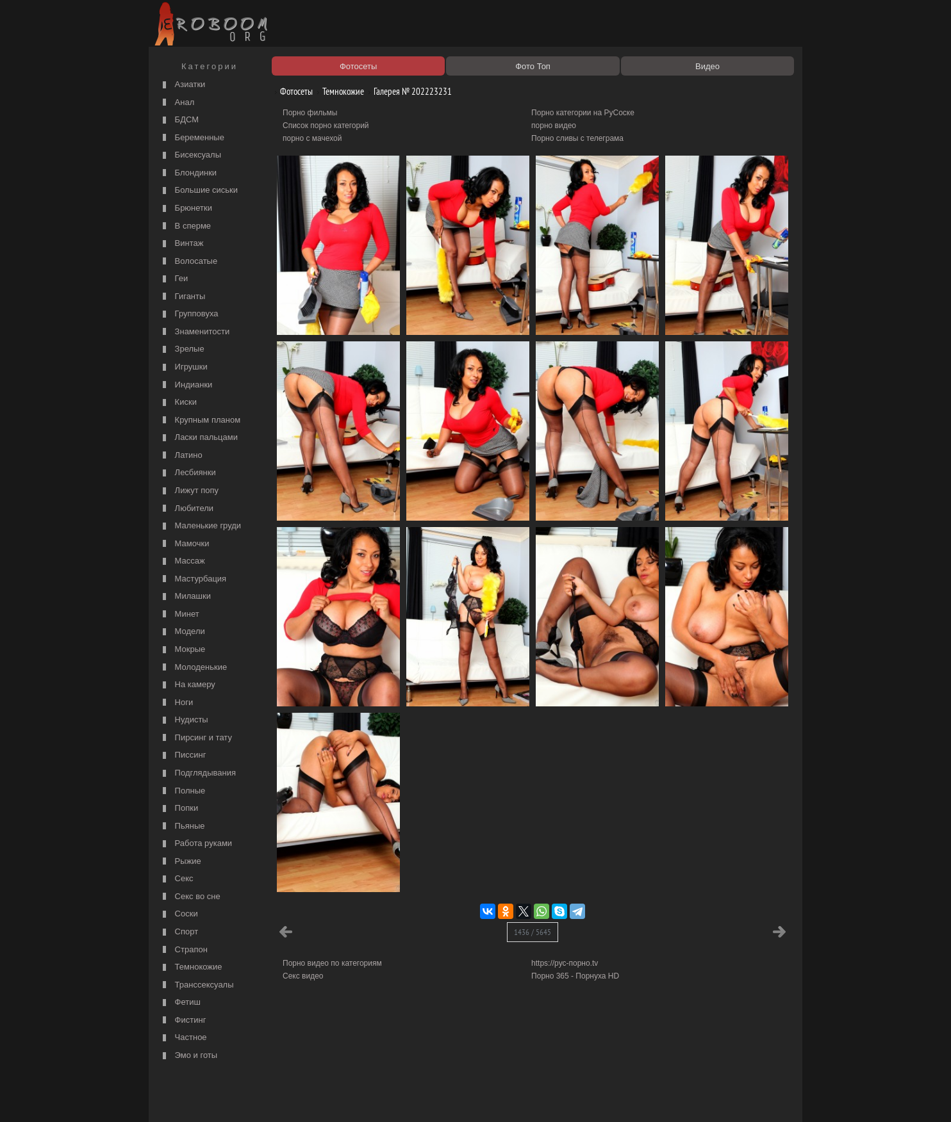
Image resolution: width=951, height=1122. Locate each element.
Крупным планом (200, 420)
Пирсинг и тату (196, 738)
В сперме (185, 226)
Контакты (374, 1098)
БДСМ (179, 120)
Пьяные (182, 826)
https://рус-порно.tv (564, 963)
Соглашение (330, 1098)
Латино (181, 455)
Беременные (192, 138)
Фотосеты (291, 91)
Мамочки (184, 544)
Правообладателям (269, 1098)
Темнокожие (191, 967)
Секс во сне (190, 896)
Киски (178, 402)
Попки (179, 808)
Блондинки (188, 173)
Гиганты (182, 296)
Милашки (185, 596)
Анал (177, 102)
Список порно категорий (326, 125)
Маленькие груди (200, 526)
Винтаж (181, 243)
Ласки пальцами (199, 437)
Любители (186, 508)
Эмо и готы (188, 1055)
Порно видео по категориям (332, 963)
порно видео (553, 125)
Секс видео (303, 976)
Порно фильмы (310, 112)
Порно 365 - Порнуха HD (575, 976)
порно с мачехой (312, 138)
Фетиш (180, 1002)
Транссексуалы (197, 985)
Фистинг (183, 1020)
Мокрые (182, 649)
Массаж (182, 561)
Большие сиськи (199, 190)
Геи (174, 278)
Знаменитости (194, 332)
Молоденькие (193, 667)
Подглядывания (198, 773)
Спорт (179, 932)
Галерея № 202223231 (408, 91)
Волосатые (188, 261)
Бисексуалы (190, 155)
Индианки (186, 385)
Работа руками (196, 843)
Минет (179, 614)
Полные (182, 791)
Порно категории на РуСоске (582, 112)
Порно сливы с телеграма (577, 138)
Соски (179, 914)
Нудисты (184, 720)
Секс (177, 879)
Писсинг (183, 755)
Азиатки (182, 84)
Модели (182, 631)
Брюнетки (186, 208)
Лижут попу (189, 490)
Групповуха (189, 314)
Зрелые (182, 349)
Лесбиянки (188, 473)
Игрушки (184, 367)
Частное (183, 1037)
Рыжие (180, 861)
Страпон (184, 950)
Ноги (176, 702)
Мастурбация (193, 579)
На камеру (187, 684)
